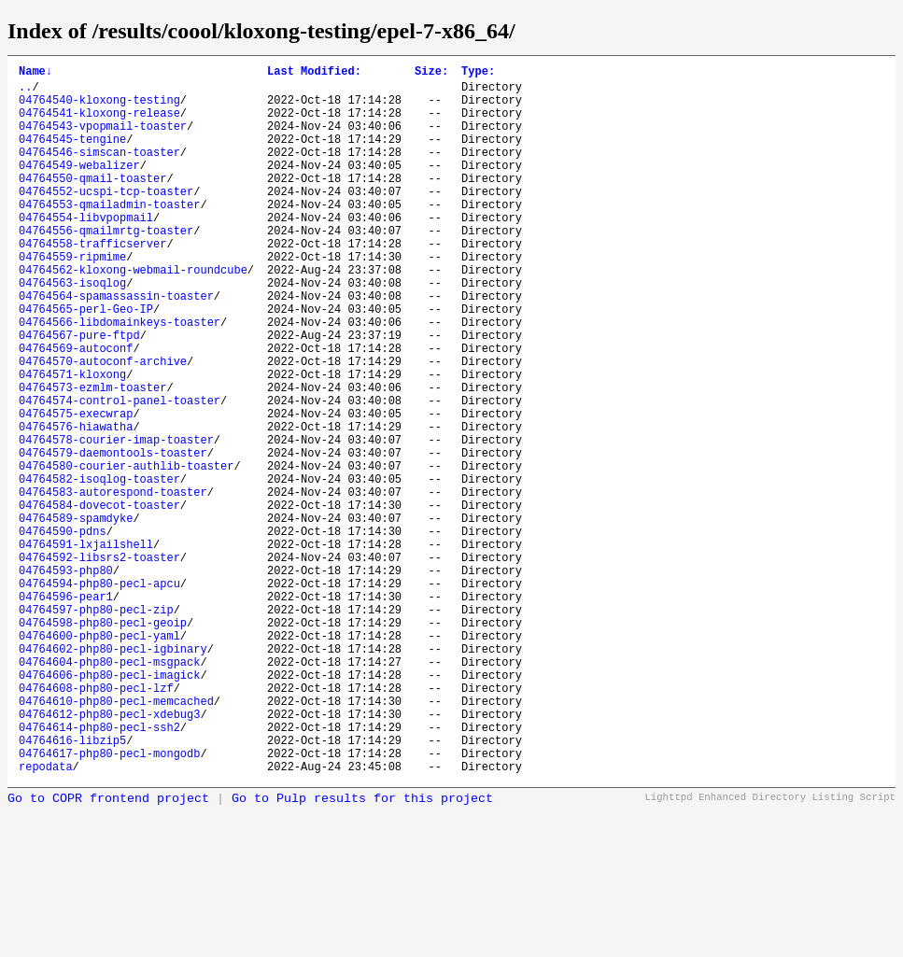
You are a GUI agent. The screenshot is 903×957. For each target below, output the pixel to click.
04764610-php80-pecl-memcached (116, 838)
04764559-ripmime (72, 298)
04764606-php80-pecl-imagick (109, 806)
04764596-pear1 (66, 711)
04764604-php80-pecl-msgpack (109, 790)
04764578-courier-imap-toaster (116, 520)
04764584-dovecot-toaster (99, 600)
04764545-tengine (72, 155)
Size (431, 73)
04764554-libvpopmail (86, 251)
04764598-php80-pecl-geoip (103, 743)
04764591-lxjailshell (86, 647)
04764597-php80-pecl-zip (96, 727)
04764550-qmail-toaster (92, 203)
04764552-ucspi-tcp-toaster (106, 219)
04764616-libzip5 (72, 886)
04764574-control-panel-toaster (119, 473)
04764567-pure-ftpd (79, 393)
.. (25, 92)
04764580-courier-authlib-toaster (126, 552)
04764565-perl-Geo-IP (86, 362)
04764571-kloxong (72, 441)
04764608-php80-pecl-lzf (96, 822)
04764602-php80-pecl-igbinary (113, 774)
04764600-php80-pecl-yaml (99, 759)
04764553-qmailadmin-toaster (109, 235)
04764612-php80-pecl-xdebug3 (109, 854)
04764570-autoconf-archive (103, 425)
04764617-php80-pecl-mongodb (109, 901)
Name (35, 73)
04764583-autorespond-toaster (113, 584)
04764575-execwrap (76, 489)
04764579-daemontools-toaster (113, 536)
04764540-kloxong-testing (99, 108)
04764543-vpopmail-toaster (103, 140)
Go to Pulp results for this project (362, 950)
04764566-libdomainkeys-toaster (119, 378)
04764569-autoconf (76, 409)
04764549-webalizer (79, 187)
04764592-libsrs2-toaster (99, 663)
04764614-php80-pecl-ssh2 (99, 870)
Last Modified (314, 73)
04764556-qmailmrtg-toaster (106, 266)
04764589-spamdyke (76, 616)
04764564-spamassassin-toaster (116, 346)
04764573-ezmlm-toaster (92, 457)
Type (478, 73)
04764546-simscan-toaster (99, 171)
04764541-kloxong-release (99, 124)
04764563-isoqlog (72, 330)
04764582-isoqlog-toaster (99, 568)
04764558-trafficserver (92, 282)
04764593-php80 (66, 679)
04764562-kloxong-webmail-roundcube (133, 314)
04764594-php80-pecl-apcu (99, 695)
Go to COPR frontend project (108, 950)
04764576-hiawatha (76, 505)
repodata (46, 917)
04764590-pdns (62, 632)
